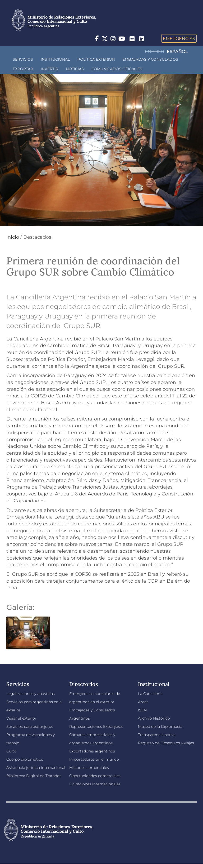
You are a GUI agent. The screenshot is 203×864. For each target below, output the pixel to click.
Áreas (143, 701)
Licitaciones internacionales (95, 784)
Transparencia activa (157, 734)
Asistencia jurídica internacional (35, 767)
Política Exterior (96, 59)
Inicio (12, 237)
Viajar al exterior (21, 718)
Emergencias (179, 38)
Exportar (23, 69)
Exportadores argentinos (92, 751)
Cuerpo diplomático (24, 759)
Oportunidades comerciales (95, 775)
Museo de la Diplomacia (160, 726)
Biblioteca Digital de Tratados (33, 775)
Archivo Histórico (154, 718)
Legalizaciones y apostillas (30, 693)
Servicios (23, 59)
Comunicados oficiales (116, 69)
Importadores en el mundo (94, 759)
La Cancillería (150, 693)
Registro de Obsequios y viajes (166, 743)
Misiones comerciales (89, 767)
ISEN (142, 710)
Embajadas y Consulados (150, 59)
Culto (11, 751)
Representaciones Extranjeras (96, 726)
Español (177, 51)
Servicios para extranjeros (29, 726)
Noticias (75, 69)
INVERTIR (49, 69)
